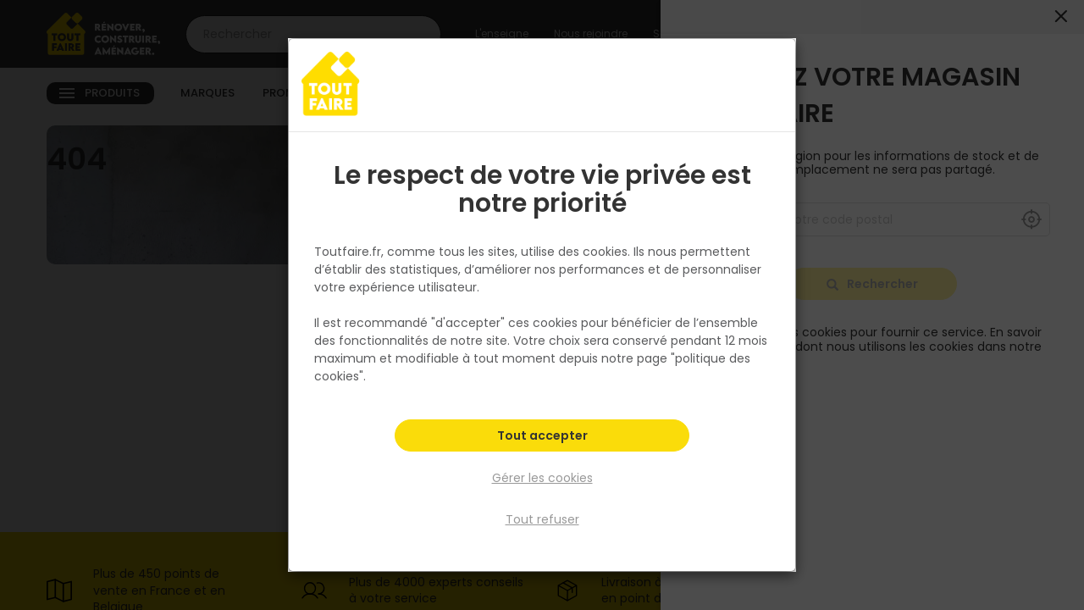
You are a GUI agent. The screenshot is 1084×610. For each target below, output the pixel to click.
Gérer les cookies (542, 477)
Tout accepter (542, 437)
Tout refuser (542, 519)
